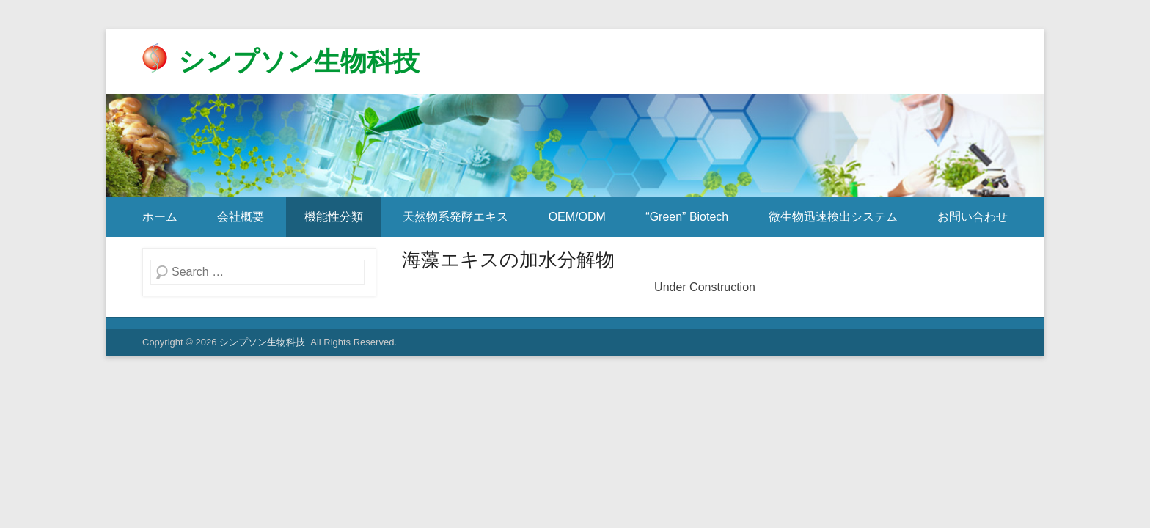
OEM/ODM (577, 216)
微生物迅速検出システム (833, 216)
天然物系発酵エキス (455, 216)
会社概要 (240, 216)
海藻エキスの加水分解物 (508, 260)
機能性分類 (333, 216)
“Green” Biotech (686, 216)
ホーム (159, 216)
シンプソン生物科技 (299, 61)
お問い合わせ (972, 216)
